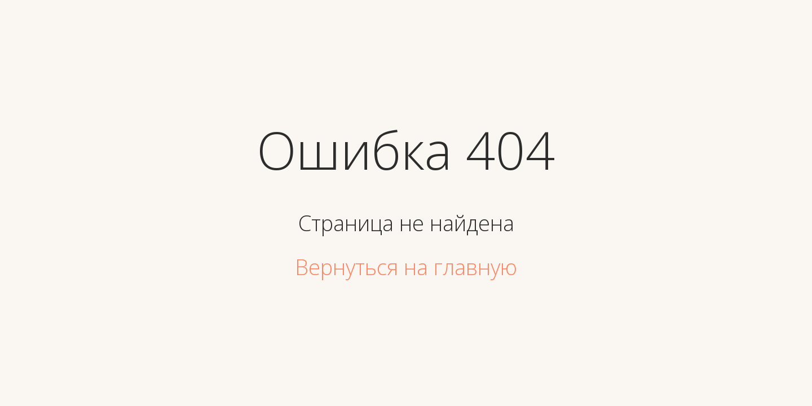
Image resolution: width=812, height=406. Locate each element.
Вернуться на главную (406, 266)
